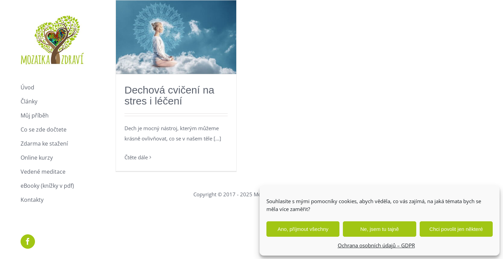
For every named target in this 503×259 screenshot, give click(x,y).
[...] (217, 138)
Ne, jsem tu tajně (379, 229)
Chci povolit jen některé (456, 229)
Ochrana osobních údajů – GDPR (376, 245)
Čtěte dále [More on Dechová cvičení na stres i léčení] (136, 157)
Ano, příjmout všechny (302, 229)
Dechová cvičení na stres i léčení (169, 95)
